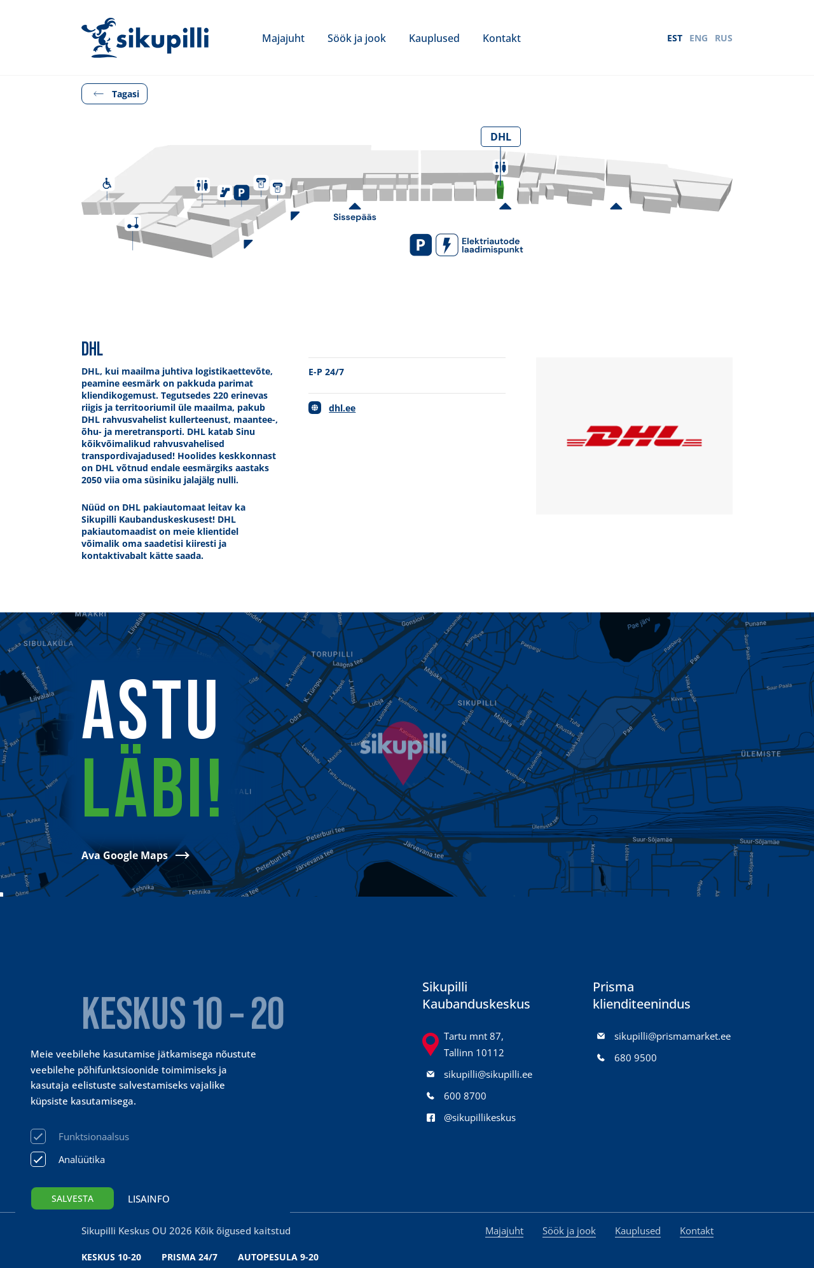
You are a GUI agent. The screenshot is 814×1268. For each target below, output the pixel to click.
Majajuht (283, 38)
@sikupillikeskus (480, 1117)
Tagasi (125, 94)
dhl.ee (342, 408)
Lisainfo (149, 1198)
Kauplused (434, 38)
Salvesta (72, 1198)
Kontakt (502, 38)
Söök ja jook (357, 38)
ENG (698, 38)
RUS (724, 38)
